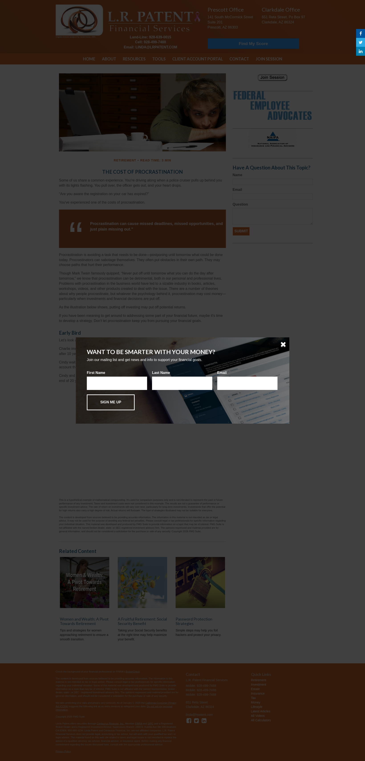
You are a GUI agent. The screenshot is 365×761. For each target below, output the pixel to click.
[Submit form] (111, 402)
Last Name (161, 373)
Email (222, 373)
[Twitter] (360, 42)
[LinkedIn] (360, 51)
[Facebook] (360, 33)
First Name (96, 373)
